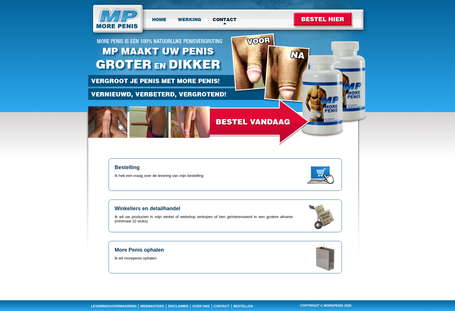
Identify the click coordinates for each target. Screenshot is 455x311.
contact (221, 306)
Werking (189, 19)
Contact (224, 19)
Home (159, 19)
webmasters (152, 306)
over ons (201, 306)
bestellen (243, 306)
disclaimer (178, 306)
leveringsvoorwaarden (113, 306)
